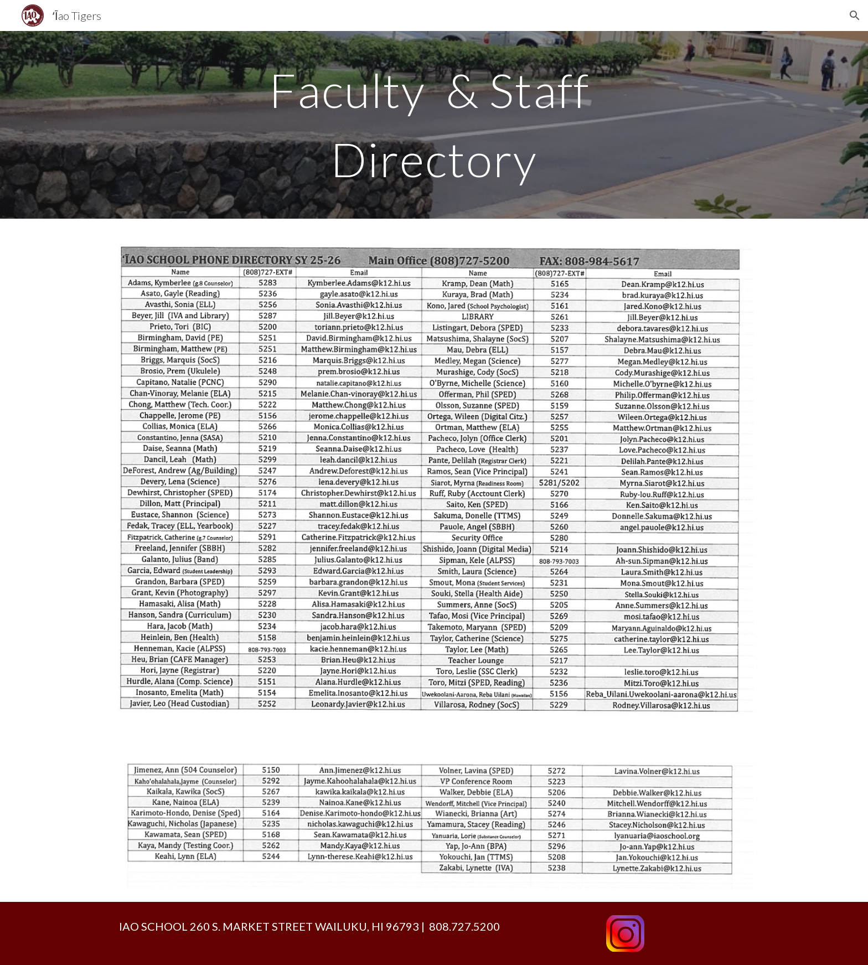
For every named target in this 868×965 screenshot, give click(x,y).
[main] (434, 125)
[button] (854, 15)
